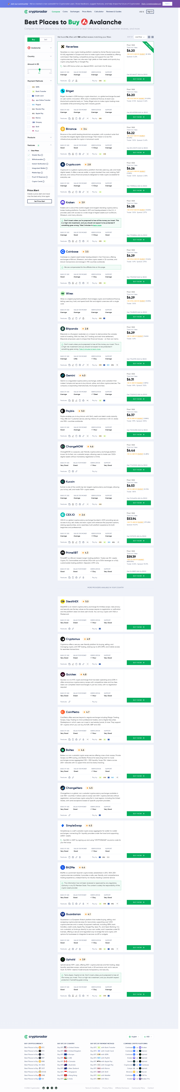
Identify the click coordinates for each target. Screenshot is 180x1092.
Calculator (99, 11)
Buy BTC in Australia (66, 1065)
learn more (97, 225)
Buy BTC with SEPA (99, 1054)
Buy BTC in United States (68, 1047)
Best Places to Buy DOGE (35, 1072)
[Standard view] (149, 37)
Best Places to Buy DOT (34, 1068)
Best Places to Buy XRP (34, 1058)
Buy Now (139, 79)
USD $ (141, 12)
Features (34, 145)
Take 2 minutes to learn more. (90, 349)
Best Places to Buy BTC (34, 1047)
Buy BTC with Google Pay (102, 1065)
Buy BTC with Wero (100, 1079)
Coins (65, 11)
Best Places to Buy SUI (34, 1079)
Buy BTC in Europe (65, 1054)
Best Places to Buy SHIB (34, 1075)
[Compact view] (152, 37)
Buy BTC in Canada (66, 1061)
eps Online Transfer (38, 100)
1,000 (50, 73)
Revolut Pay (35, 109)
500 (39, 73)
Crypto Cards (35, 181)
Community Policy (138, 1088)
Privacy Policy (107, 1088)
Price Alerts (87, 11)
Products (31, 137)
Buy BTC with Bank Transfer (103, 1047)
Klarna (34, 118)
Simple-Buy (35, 155)
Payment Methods (35, 81)
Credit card (35, 95)
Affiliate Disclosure (122, 1088)
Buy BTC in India (65, 1079)
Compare (56, 11)
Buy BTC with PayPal (100, 1058)
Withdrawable (36, 159)
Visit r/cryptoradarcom (151, 4)
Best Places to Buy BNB (34, 1061)
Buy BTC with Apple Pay (101, 1061)
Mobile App (35, 172)
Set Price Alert (39, 201)
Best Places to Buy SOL (34, 1054)
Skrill (33, 126)
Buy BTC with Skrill (99, 1072)
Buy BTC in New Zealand (68, 1068)
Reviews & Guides (113, 11)
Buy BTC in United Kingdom (69, 1051)
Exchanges (74, 11)
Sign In (150, 12)
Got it (167, 4)
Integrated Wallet (37, 168)
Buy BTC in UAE (64, 1058)
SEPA (33, 87)
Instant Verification (37, 163)
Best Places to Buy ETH (34, 1051)
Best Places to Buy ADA (34, 1065)
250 (28, 73)
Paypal (34, 104)
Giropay (34, 122)
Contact (151, 1088)
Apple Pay (35, 113)
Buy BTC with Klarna (100, 1068)
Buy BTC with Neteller (100, 1075)
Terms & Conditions (92, 1088)
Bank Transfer (36, 91)
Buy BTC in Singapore (67, 1072)
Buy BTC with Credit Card (102, 1051)
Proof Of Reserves (37, 177)
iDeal (33, 131)
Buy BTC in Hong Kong (67, 1075)
